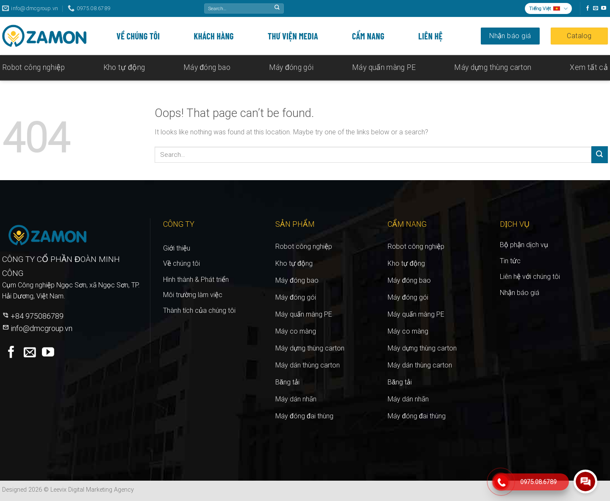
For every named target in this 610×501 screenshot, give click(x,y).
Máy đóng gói (291, 67)
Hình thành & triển (196, 280)
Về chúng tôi (138, 36)
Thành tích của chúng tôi (199, 310)
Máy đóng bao (206, 67)
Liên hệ (431, 36)
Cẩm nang (368, 36)
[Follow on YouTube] (603, 8)
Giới (176, 248)
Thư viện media (293, 36)
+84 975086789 (37, 316)
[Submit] (277, 8)
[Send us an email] (595, 8)
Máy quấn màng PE (384, 67)
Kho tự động (124, 67)
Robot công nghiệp (33, 67)
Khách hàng (213, 36)
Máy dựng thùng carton (492, 67)
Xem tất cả (589, 67)
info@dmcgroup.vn (41, 328)
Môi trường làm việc (192, 295)
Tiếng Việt (548, 9)
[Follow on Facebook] (587, 8)
